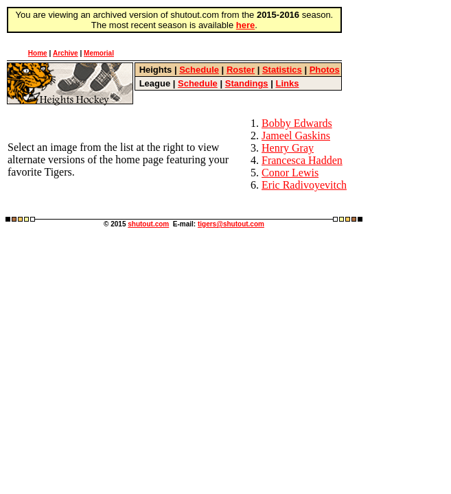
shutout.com (148, 224)
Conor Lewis (290, 172)
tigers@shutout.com (231, 224)
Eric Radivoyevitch (304, 185)
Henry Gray (288, 148)
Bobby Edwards (297, 123)
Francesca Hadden (302, 160)
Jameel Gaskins (296, 135)
